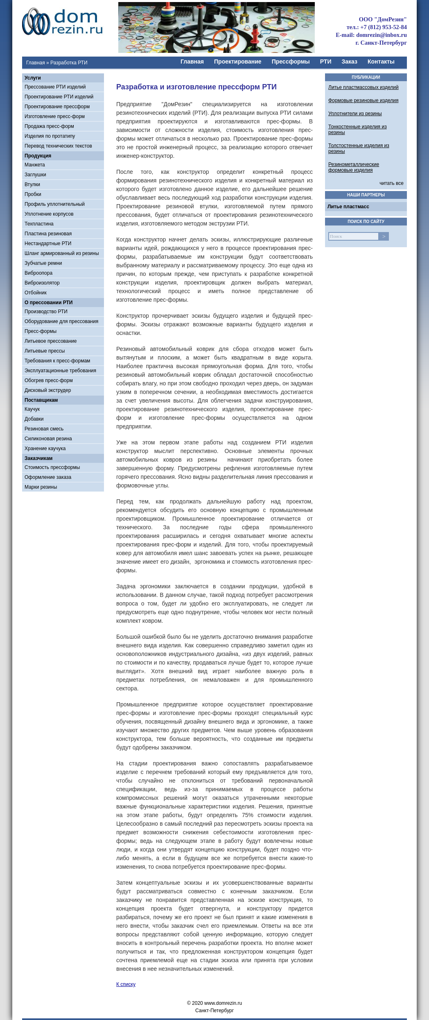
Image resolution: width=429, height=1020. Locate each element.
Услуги (33, 78)
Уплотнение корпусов (49, 214)
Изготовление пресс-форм (55, 116)
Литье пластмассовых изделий (363, 87)
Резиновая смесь (44, 429)
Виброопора (38, 273)
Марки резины (41, 487)
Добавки (34, 419)
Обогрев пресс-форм (49, 380)
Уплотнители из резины (355, 113)
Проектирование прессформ (57, 106)
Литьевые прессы (45, 351)
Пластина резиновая (48, 234)
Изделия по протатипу (50, 136)
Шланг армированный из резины (62, 253)
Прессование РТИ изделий (55, 87)
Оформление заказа (48, 477)
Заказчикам (38, 458)
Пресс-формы (40, 331)
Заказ (349, 61)
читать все (391, 183)
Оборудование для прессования (61, 321)
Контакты (381, 61)
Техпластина (39, 224)
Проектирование (238, 61)
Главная (35, 63)
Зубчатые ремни (43, 263)
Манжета (35, 165)
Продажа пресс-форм (49, 126)
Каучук (32, 409)
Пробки (33, 194)
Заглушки (35, 175)
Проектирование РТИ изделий (59, 97)
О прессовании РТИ (48, 302)
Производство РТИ (46, 311)
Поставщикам (41, 400)
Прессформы (291, 61)
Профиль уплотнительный (55, 204)
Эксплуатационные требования (60, 370)
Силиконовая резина (48, 439)
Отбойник (36, 293)
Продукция (38, 156)
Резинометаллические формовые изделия (353, 167)
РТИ (326, 61)
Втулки (32, 184)
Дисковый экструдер (48, 390)
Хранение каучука (45, 448)
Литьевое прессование (51, 341)
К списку (125, 984)
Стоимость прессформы (52, 467)
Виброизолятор (42, 283)
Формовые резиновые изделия (363, 100)
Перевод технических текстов (58, 146)
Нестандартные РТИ (48, 243)
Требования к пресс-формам (57, 361)
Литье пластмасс (348, 206)
